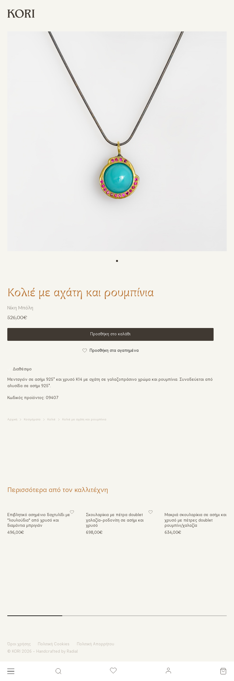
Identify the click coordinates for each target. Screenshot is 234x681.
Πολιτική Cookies (53, 644)
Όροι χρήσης (19, 644)
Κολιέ (51, 419)
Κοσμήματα (32, 419)
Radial (72, 652)
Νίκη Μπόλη (20, 308)
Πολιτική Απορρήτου (95, 644)
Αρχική (12, 419)
